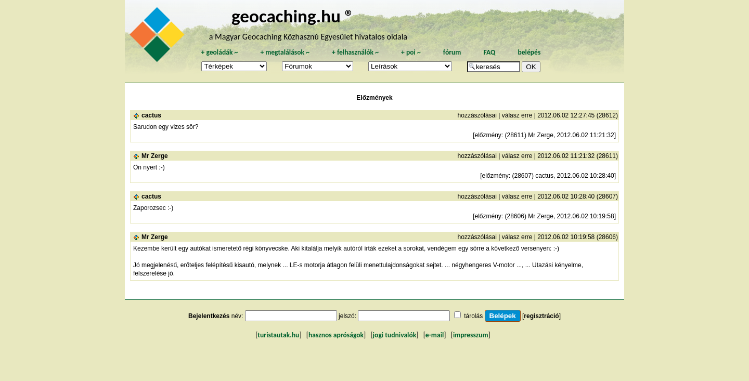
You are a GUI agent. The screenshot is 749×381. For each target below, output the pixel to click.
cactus (151, 115)
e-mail (434, 335)
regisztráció (541, 316)
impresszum (470, 335)
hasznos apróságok (336, 335)
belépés (529, 52)
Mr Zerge (154, 156)
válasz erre (517, 115)
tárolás (473, 316)
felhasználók (355, 52)
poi (411, 52)
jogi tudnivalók (395, 335)
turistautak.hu (278, 335)
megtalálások (284, 52)
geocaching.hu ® (292, 16)
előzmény (487, 135)
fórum (452, 52)
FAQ (489, 52)
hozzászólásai (477, 115)
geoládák (219, 52)
